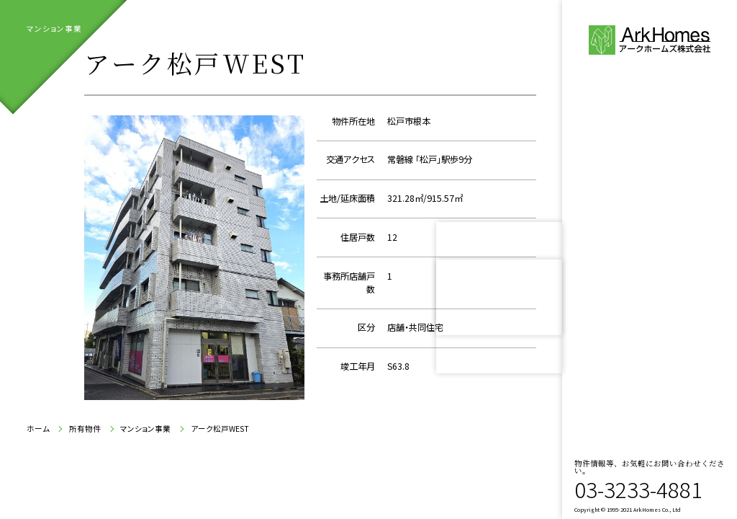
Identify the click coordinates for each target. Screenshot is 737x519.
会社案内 (634, 240)
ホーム (38, 429)
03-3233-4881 (638, 489)
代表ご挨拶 (641, 202)
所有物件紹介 (634, 278)
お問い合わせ (649, 316)
